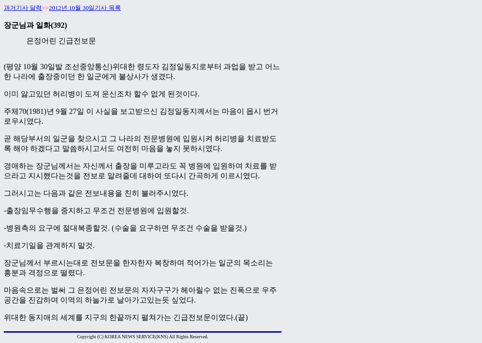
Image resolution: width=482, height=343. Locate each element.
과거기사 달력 (23, 7)
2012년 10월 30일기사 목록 (85, 7)
